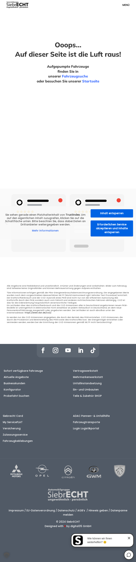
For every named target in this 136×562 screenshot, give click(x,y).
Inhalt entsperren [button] (112, 213)
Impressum (16, 510)
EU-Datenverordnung (40, 510)
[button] (6, 555)
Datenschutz (66, 510)
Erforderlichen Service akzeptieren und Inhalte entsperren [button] (112, 228)
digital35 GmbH (80, 526)
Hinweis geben (98, 510)
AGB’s (81, 510)
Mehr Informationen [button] (45, 230)
